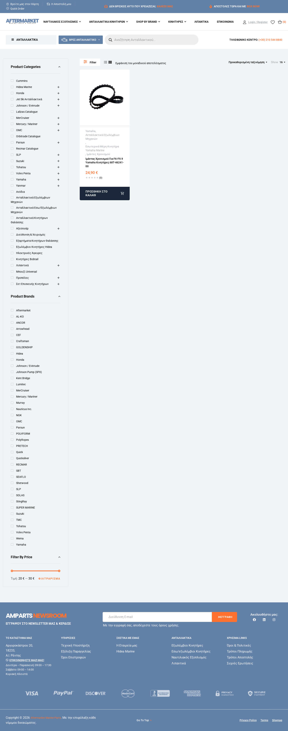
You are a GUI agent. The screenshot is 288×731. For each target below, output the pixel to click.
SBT (18, 470)
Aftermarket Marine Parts (46, 717)
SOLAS (20, 495)
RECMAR (21, 464)
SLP (18, 154)
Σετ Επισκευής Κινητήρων (32, 283)
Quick (19, 452)
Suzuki (20, 161)
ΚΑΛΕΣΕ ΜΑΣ (165, 6)
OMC (19, 130)
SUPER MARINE (25, 507)
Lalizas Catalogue (26, 111)
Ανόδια (20, 191)
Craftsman (22, 341)
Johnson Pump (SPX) (29, 372)
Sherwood (22, 483)
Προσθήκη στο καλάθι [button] (96, 193)
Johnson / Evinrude (27, 105)
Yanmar (21, 185)
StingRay (21, 501)
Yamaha (21, 179)
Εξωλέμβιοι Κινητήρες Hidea (34, 246)
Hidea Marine (24, 86)
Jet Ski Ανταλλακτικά (29, 99)
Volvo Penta (23, 173)
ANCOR (20, 322)
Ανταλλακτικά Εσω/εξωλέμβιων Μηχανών (34, 210)
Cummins (21, 80)
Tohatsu (21, 167)
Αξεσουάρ (22, 228)
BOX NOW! (253, 6)
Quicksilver (22, 458)
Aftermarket (23, 310)
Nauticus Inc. (24, 409)
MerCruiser (22, 117)
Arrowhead (22, 328)
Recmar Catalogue (27, 148)
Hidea (19, 353)
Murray (20, 402)
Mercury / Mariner (26, 124)
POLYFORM (23, 433)
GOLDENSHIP (24, 347)
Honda (20, 93)
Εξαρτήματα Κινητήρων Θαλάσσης (37, 240)
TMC (19, 519)
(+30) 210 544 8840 (270, 39)
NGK (19, 415)
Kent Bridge (23, 378)
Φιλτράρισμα (49, 578)
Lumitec (21, 384)
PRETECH (22, 445)
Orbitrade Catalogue (28, 136)
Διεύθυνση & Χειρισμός (30, 234)
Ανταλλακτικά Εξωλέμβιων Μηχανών (30, 199)
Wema (20, 538)
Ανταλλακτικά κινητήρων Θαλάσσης (29, 220)
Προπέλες (22, 277)
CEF (18, 335)
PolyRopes (22, 439)
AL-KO (20, 316)
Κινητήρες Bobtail (27, 259)
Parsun (20, 142)
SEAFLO (21, 476)
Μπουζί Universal (26, 271)
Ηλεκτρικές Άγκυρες (29, 253)
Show (274, 62)
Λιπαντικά (22, 265)
